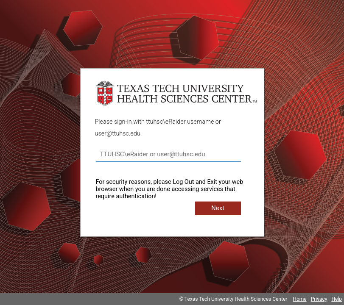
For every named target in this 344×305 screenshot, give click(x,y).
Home (299, 299)
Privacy (319, 299)
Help (336, 299)
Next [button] (217, 208)
